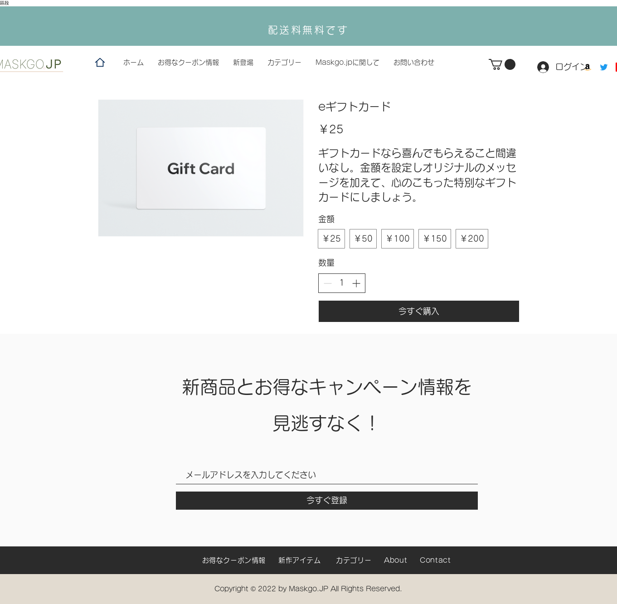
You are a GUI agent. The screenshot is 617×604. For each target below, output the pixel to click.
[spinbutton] (342, 282)
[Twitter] (603, 67)
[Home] (100, 62)
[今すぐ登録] (327, 501)
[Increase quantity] (356, 283)
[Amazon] (587, 67)
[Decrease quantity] (327, 283)
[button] (502, 64)
